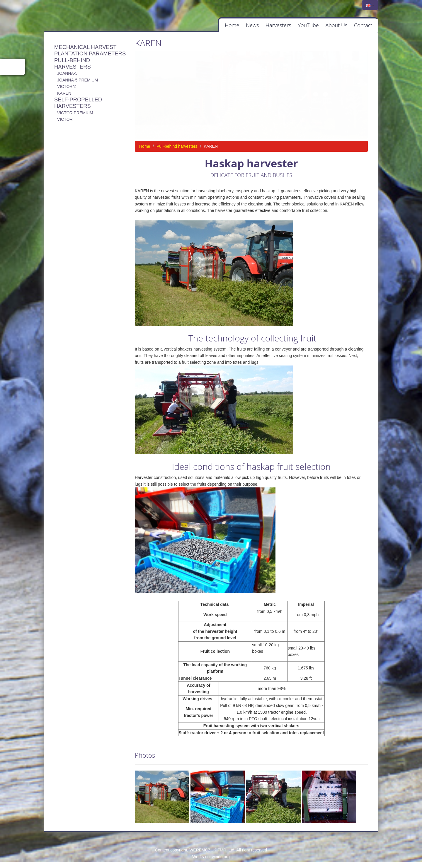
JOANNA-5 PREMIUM (77, 81)
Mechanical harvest (85, 49)
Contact (361, 26)
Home (211, 26)
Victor (65, 121)
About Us (331, 26)
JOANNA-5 (67, 75)
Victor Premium (75, 114)
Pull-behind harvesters (72, 65)
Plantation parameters (90, 55)
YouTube (298, 26)
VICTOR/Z (66, 88)
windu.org (221, 858)
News (235, 26)
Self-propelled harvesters (78, 104)
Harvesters (265, 26)
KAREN (64, 95)
